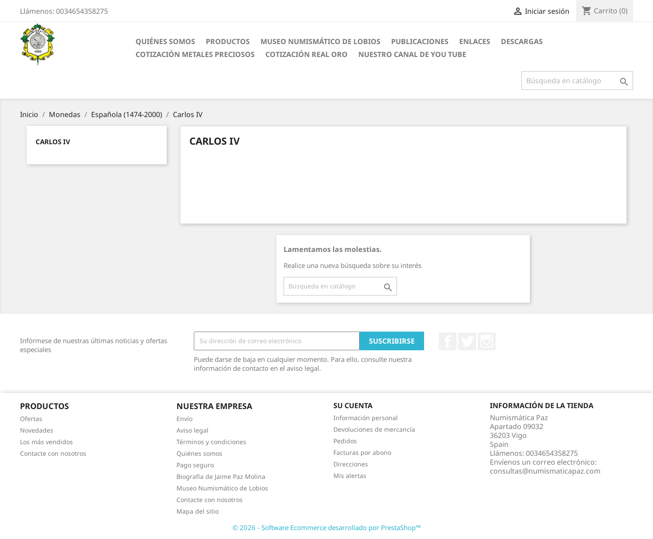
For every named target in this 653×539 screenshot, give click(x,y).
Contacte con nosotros (53, 453)
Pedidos (345, 441)
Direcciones (350, 464)
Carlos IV (53, 141)
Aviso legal (192, 430)
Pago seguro (195, 465)
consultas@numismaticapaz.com (545, 471)
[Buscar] (577, 80)
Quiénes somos (165, 41)
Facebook (448, 341)
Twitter (467, 341)
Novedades (36, 430)
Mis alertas (349, 475)
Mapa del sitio (197, 511)
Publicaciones (420, 41)
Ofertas (31, 418)
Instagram (487, 341)
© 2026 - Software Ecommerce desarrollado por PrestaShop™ (326, 527)
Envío (184, 418)
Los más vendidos (46, 442)
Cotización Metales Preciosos (195, 54)
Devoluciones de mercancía (374, 429)
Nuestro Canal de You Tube (412, 54)
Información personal (365, 417)
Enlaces (474, 41)
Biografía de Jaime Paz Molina (220, 476)
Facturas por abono (362, 452)
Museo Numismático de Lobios (320, 41)
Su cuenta (353, 405)
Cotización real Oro (306, 54)
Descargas (522, 41)
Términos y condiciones (211, 442)
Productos (228, 41)
